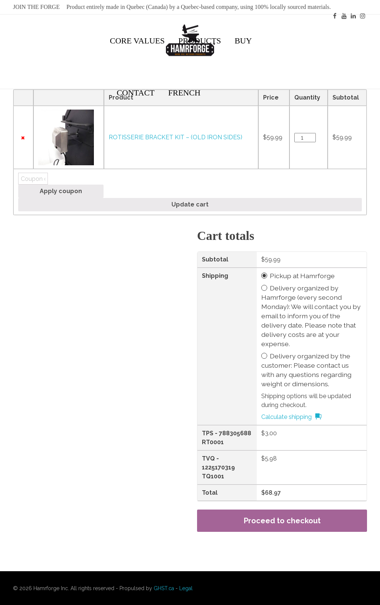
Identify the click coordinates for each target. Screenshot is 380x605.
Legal (186, 588)
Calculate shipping (286, 416)
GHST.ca (164, 588)
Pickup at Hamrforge (302, 276)
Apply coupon (61, 191)
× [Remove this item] (23, 137)
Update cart (190, 204)
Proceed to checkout (282, 520)
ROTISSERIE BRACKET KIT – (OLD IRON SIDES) (175, 137)
